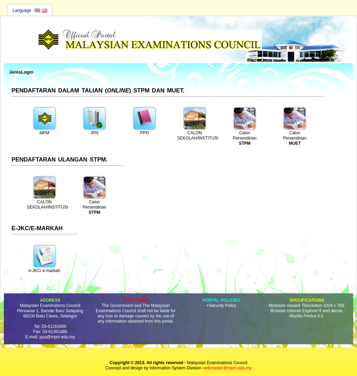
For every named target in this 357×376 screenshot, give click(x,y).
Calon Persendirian (245, 125)
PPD (144, 120)
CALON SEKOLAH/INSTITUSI (196, 123)
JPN (94, 120)
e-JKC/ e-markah (44, 258)
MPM (44, 120)
